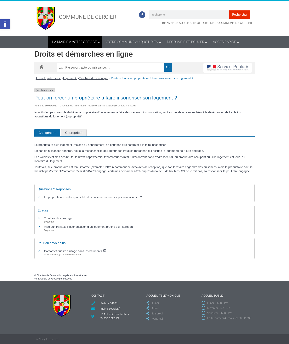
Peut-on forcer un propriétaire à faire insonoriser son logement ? (152, 78)
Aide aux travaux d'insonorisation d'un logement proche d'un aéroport (88, 226)
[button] (5, 24)
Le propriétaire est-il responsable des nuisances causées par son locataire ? (93, 197)
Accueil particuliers (48, 78)
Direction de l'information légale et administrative (62, 275)
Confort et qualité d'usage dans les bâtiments (75, 251)
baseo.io (67, 278)
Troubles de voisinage (93, 78)
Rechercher (239, 14)
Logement (70, 78)
